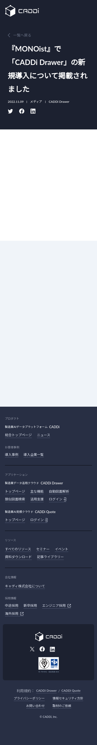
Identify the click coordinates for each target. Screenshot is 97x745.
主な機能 (37, 491)
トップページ (15, 491)
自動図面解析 (59, 491)
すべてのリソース (18, 549)
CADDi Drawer (46, 690)
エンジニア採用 (56, 605)
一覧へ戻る (22, 35)
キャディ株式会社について (25, 586)
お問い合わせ (35, 706)
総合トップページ (18, 435)
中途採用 (11, 605)
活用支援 (37, 499)
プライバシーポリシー (29, 698)
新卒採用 (30, 605)
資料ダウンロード (18, 557)
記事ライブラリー (50, 557)
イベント (61, 549)
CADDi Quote (71, 690)
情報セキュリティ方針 (68, 698)
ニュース (43, 435)
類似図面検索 (15, 499)
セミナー (43, 549)
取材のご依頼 (62, 706)
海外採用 (14, 613)
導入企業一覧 (34, 454)
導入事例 (11, 454)
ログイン (57, 499)
